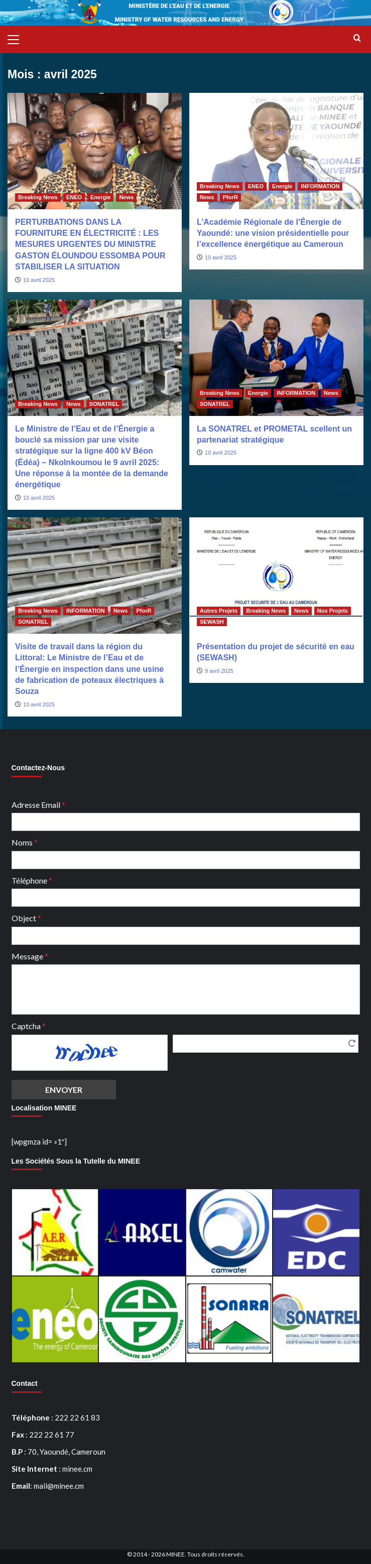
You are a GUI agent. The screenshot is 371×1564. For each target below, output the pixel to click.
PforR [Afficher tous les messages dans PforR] (230, 197)
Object (26, 918)
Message (30, 956)
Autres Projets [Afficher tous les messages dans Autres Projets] (218, 611)
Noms (25, 842)
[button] (18, 38)
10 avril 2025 (39, 280)
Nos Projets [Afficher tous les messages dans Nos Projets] (332, 611)
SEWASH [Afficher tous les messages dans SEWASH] (212, 622)
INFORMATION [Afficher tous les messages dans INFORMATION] (320, 186)
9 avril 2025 (219, 671)
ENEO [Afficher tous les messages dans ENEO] (74, 197)
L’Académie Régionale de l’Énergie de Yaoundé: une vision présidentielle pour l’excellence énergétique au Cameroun (273, 233)
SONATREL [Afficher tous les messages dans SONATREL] (104, 404)
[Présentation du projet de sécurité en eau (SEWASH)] (276, 575)
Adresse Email (38, 804)
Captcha (29, 1026)
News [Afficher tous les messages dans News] (126, 197)
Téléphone (32, 880)
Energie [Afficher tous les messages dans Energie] (100, 197)
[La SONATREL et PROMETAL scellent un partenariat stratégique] (276, 357)
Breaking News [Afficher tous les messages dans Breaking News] (38, 197)
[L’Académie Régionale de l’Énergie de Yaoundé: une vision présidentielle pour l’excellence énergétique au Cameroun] (276, 151)
